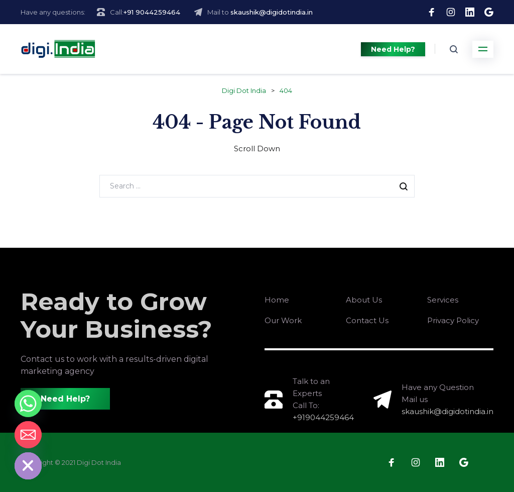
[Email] (28, 434)
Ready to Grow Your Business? (116, 315)
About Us (364, 300)
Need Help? (393, 49)
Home (277, 300)
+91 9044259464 (151, 12)
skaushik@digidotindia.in (271, 12)
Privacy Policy (453, 320)
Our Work (283, 320)
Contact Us (367, 320)
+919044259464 (323, 417)
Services (442, 300)
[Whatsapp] (28, 403)
